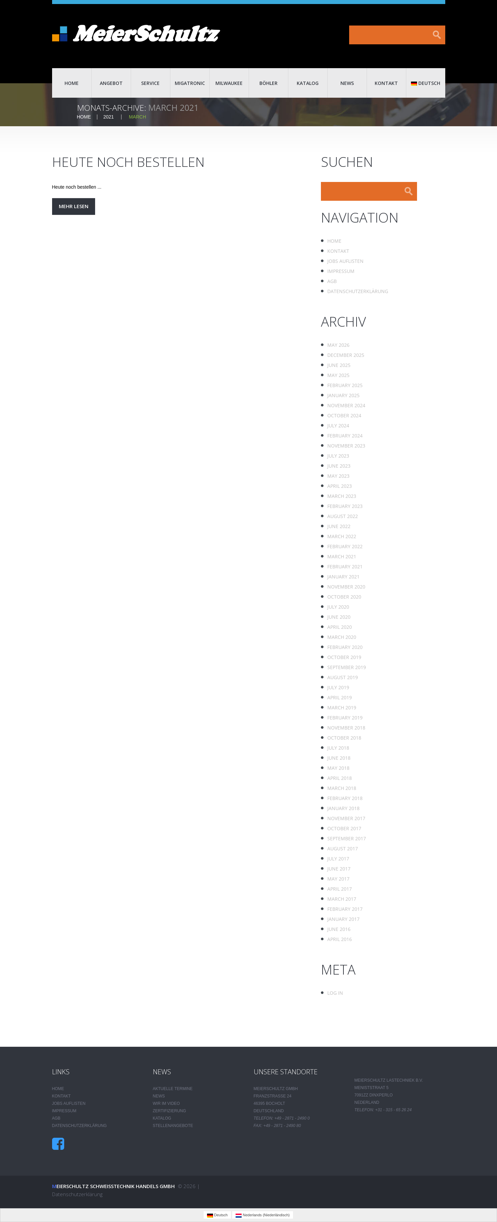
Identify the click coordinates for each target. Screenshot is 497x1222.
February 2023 (345, 506)
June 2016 (338, 929)
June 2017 (338, 868)
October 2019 (344, 657)
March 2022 (341, 536)
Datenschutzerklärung (357, 291)
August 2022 (342, 516)
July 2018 (338, 748)
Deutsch (425, 83)
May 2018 (338, 768)
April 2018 (339, 778)
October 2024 (344, 415)
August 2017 (342, 848)
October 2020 (344, 597)
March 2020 (341, 637)
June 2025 (338, 365)
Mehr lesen (73, 206)
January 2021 (343, 576)
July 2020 (338, 607)
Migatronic (190, 83)
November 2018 (346, 727)
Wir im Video (166, 1103)
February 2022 (345, 546)
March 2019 (341, 707)
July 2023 (338, 456)
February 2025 (345, 385)
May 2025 (338, 375)
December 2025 (345, 355)
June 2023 (338, 466)
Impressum (341, 271)
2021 (108, 117)
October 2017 (344, 828)
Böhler (268, 83)
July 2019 (338, 687)
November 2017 (346, 818)
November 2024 (346, 405)
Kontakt (386, 83)
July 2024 (338, 425)
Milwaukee (229, 83)
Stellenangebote (173, 1125)
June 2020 (338, 617)
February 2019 (345, 717)
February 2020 (345, 647)
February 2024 (345, 435)
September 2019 (346, 667)
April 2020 (339, 627)
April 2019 (339, 697)
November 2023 (346, 445)
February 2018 (345, 798)
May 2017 (338, 879)
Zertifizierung (169, 1111)
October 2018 (344, 738)
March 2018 (341, 788)
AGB (332, 281)
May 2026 (338, 345)
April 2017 (339, 889)
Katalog (308, 83)
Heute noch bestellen (130, 161)
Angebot (111, 83)
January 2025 (343, 395)
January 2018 (343, 808)
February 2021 (345, 566)
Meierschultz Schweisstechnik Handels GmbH (113, 1186)
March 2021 (341, 556)
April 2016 (339, 939)
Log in (335, 993)
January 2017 (343, 919)
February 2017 (345, 909)
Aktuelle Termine (173, 1088)
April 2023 (339, 486)
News (347, 83)
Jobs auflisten (345, 261)
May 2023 (338, 476)
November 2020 (346, 586)
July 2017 (338, 858)
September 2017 (346, 838)
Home (72, 83)
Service (150, 83)
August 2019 (342, 677)
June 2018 (338, 758)
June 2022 (338, 526)
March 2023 (341, 496)
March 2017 (341, 899)
